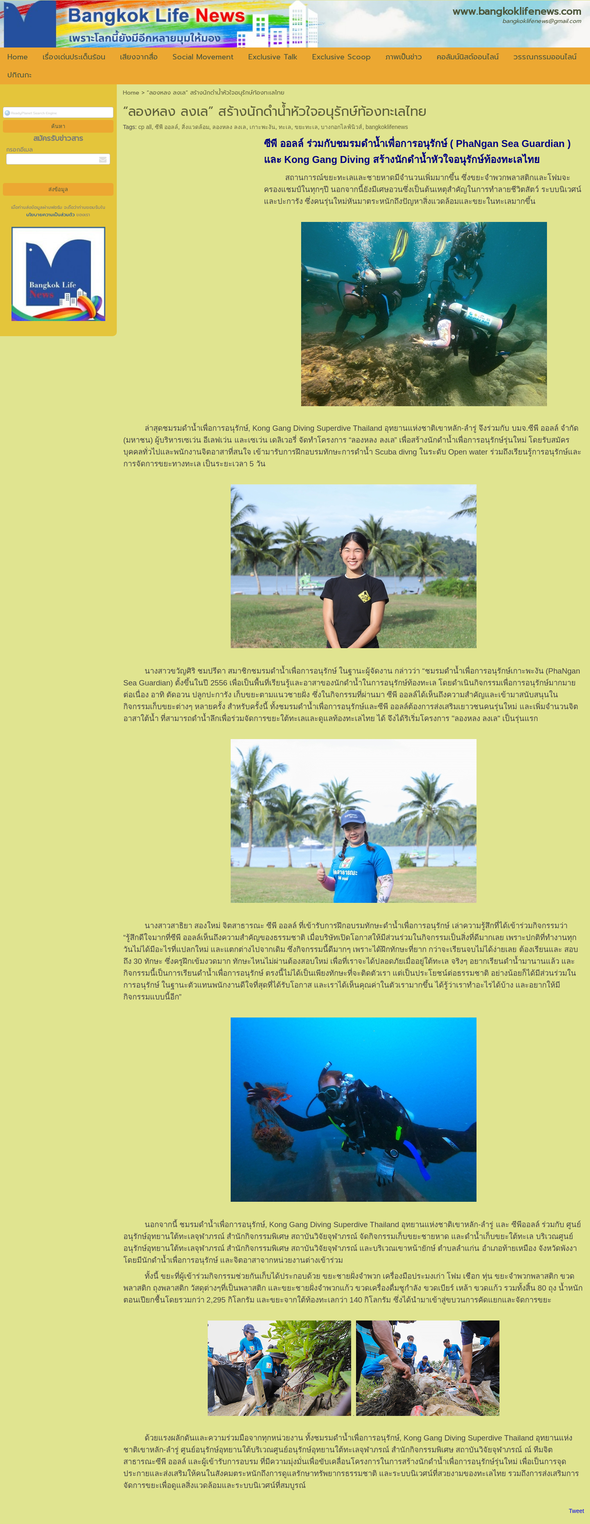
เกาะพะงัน (262, 127)
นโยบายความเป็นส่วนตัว (51, 214)
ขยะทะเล (306, 127)
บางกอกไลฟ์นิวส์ (341, 127)
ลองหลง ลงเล (229, 127)
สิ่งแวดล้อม (195, 127)
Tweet (576, 1511)
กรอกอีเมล (19, 149)
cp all (145, 127)
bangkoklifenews (386, 127)
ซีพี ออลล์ (166, 127)
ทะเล (285, 127)
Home (131, 92)
